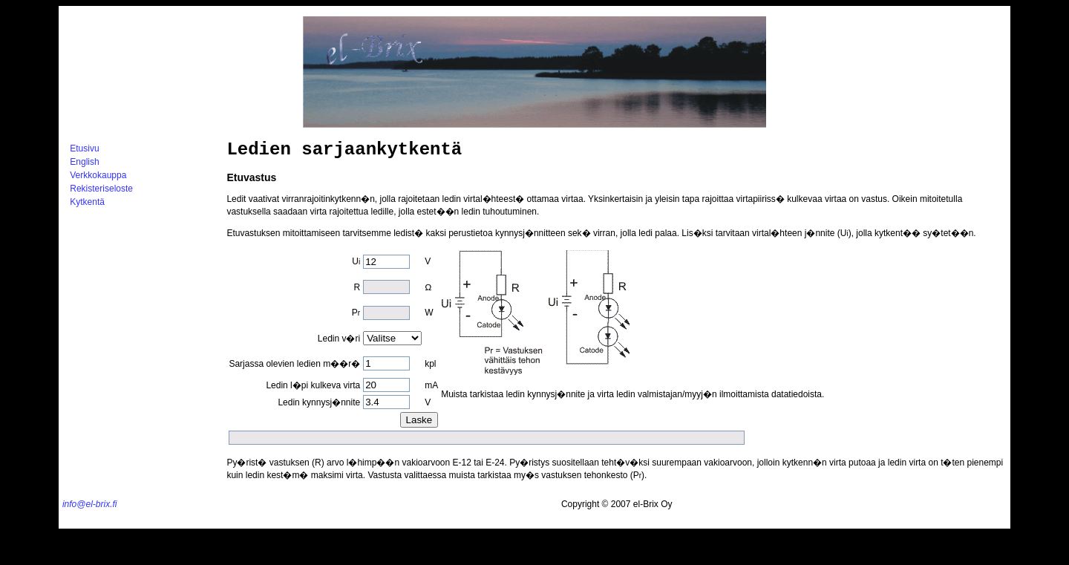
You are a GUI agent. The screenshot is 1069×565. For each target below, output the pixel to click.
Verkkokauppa (98, 175)
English (84, 162)
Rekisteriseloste (101, 188)
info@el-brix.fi (89, 504)
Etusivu (84, 148)
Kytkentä (87, 202)
